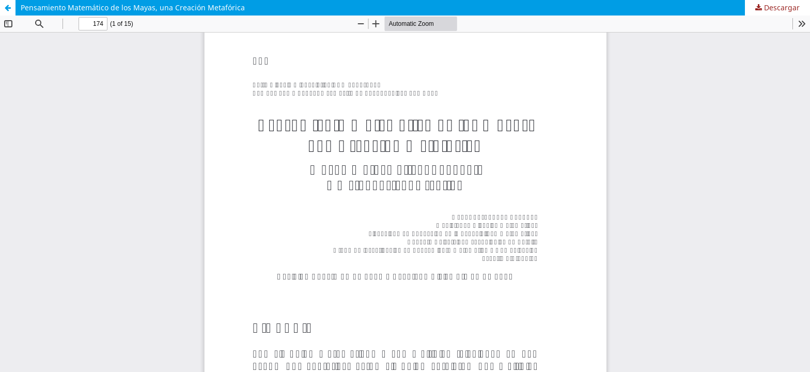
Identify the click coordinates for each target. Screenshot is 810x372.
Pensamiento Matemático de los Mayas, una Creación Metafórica (133, 7)
